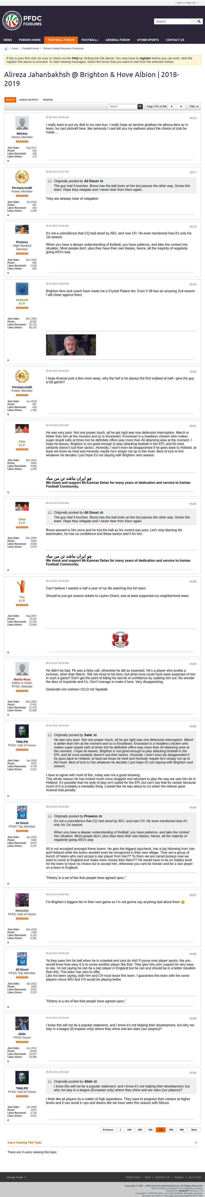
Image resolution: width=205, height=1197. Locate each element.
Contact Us (175, 40)
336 (150, 1129)
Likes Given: (14, 156)
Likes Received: (16, 153)
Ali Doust (22, 823)
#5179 (193, 284)
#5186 (193, 807)
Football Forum (61, 40)
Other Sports (148, 40)
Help (148, 1177)
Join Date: (13, 147)
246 (129, 1129)
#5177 (193, 172)
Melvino (22, 133)
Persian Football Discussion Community (63, 48)
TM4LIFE (22, 741)
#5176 (193, 118)
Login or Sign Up (186, 2)
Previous (108, 1129)
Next (194, 1129)
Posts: (11, 150)
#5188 (193, 954)
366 (182, 1129)
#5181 (193, 426)
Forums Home (30, 40)
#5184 (193, 663)
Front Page (132, 1177)
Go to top (194, 1177)
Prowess (22, 242)
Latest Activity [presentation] (29, 100)
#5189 (193, 1018)
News (8, 40)
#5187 (193, 895)
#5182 (193, 503)
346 (161, 1129)
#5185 (193, 726)
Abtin (22, 1034)
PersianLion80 (22, 188)
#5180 (193, 371)
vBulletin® (184, 1190)
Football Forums (30, 48)
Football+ (89, 40)
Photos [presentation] (48, 100)
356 (171, 1129)
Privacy (179, 1177)
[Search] (174, 21)
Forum (15, 48)
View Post (101, 181)
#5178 (193, 226)
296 (140, 1129)
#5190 (193, 1072)
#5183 (193, 581)
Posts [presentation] (10, 100)
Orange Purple (16, 1177)
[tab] (10, 99)
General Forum (118, 40)
